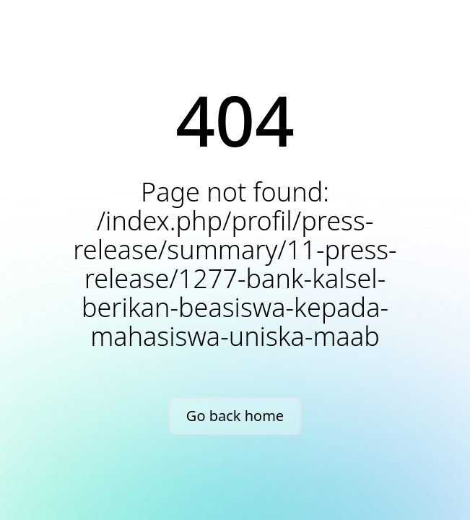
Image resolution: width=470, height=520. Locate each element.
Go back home (235, 415)
